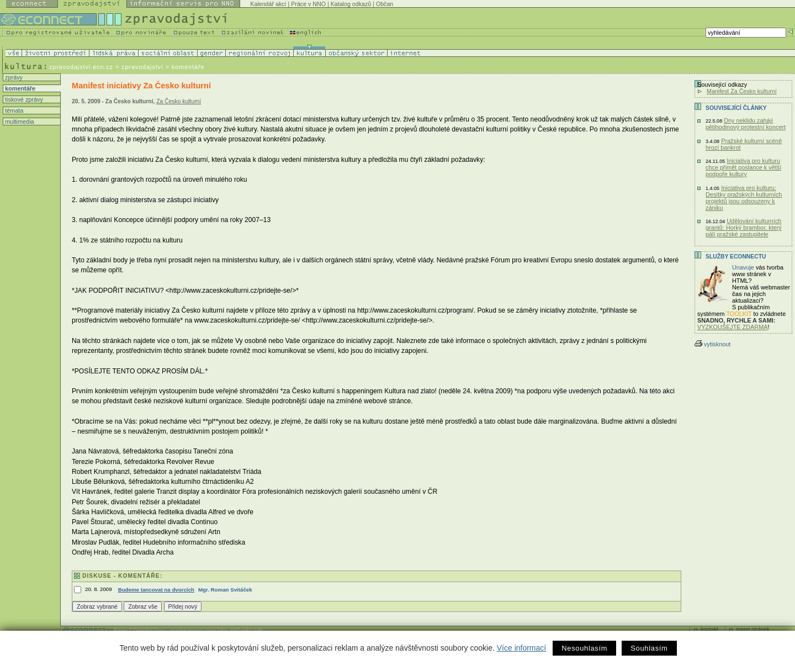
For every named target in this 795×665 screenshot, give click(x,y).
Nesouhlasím (584, 648)
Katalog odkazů (351, 4)
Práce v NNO (308, 4)
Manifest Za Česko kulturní (742, 91)
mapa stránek (753, 629)
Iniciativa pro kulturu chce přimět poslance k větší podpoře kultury (743, 167)
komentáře (19, 88)
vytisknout (712, 344)
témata (13, 110)
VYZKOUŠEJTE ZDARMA (732, 327)
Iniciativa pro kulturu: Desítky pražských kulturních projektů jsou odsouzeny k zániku (744, 197)
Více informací (521, 647)
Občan (384, 4)
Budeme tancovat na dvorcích (156, 590)
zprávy (13, 77)
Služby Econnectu (736, 257)
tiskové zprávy (23, 99)
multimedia (18, 121)
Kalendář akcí (268, 4)
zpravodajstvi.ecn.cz (81, 67)
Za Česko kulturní (178, 101)
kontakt (709, 629)
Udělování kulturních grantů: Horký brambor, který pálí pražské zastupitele (744, 228)
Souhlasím (648, 648)
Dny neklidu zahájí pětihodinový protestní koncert (746, 123)
